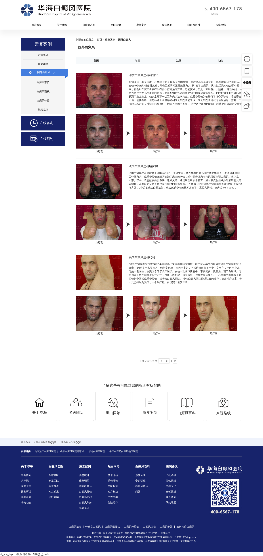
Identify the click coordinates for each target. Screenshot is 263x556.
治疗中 (156, 133)
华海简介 (26, 475)
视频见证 (43, 109)
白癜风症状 (149, 526)
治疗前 (99, 133)
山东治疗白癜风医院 (45, 451)
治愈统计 (43, 54)
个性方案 (113, 497)
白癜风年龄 (43, 100)
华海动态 (26, 502)
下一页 (164, 360)
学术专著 (54, 486)
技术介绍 (113, 475)
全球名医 (54, 475)
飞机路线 (171, 475)
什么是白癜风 (93, 526)
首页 (99, 39)
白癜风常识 (141, 486)
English (214, 14)
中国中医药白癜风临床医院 (123, 451)
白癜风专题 (166, 526)
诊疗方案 (54, 497)
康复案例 (141, 24)
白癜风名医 (89, 24)
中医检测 (113, 486)
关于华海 (62, 24)
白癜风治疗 (75, 526)
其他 (220, 60)
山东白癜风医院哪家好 (72, 451)
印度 (137, 60)
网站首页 (36, 24)
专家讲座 (140, 480)
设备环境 (26, 491)
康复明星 (43, 64)
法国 (178, 60)
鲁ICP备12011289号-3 (136, 533)
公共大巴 (171, 486)
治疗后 (213, 133)
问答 (137, 491)
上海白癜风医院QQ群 (70, 442)
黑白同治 (116, 24)
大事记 (25, 480)
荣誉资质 (26, 486)
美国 (96, 60)
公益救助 (167, 24)
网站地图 (171, 502)
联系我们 (171, 497)
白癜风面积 (43, 91)
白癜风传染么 (131, 526)
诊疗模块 (113, 491)
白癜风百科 (193, 24)
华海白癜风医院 (96, 451)
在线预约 (37, 139)
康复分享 (140, 475)
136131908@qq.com (185, 537)
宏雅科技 (165, 533)
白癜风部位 (43, 82)
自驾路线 (171, 491)
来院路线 (221, 24)
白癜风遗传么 (112, 526)
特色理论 (113, 480)
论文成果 (54, 491)
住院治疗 (113, 502)
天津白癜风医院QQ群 (45, 442)
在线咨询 (37, 123)
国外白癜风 (46, 72)
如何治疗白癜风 (185, 526)
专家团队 (54, 480)
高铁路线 (171, 480)
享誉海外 (26, 497)
